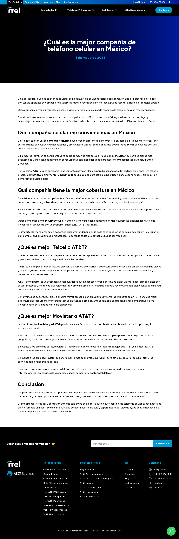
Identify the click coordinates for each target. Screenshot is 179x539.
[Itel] (13, 10)
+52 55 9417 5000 (157, 2)
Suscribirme (162, 443)
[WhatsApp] (171, 531)
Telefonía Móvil (32, 2)
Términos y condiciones (110, 531)
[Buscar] (170, 2)
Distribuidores (71, 2)
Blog (58, 2)
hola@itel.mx (139, 2)
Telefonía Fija (15, 2)
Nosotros (48, 2)
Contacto (164, 10)
